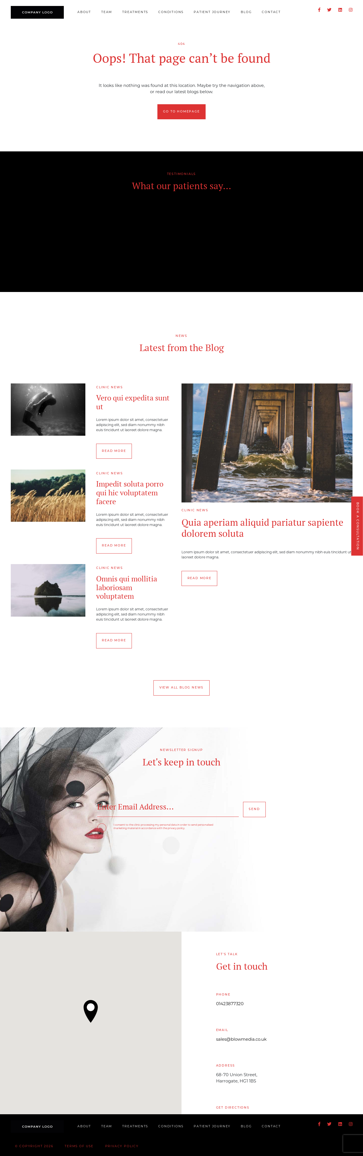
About (84, 12)
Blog (246, 12)
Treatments (135, 12)
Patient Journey (212, 12)
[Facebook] (319, 10)
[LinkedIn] (340, 10)
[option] (181, 242)
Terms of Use (79, 1146)
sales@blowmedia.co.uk (241, 1040)
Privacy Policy (122, 1146)
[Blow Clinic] (37, 12)
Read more (114, 451)
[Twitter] (329, 10)
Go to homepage (181, 111)
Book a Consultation (357, 526)
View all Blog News (181, 687)
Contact (271, 12)
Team (106, 12)
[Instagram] (351, 10)
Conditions (170, 12)
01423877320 (230, 1004)
